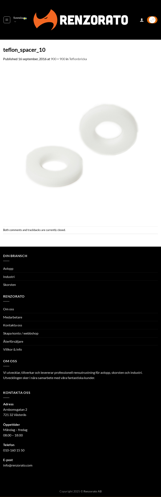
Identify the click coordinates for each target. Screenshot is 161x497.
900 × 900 (58, 59)
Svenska (20, 20)
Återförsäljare (13, 341)
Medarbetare (12, 317)
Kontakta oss (12, 325)
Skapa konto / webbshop (20, 333)
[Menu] (7, 19)
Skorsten (9, 285)
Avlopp (8, 268)
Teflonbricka (78, 59)
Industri (9, 277)
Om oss (8, 309)
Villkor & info (12, 349)
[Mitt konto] (142, 19)
